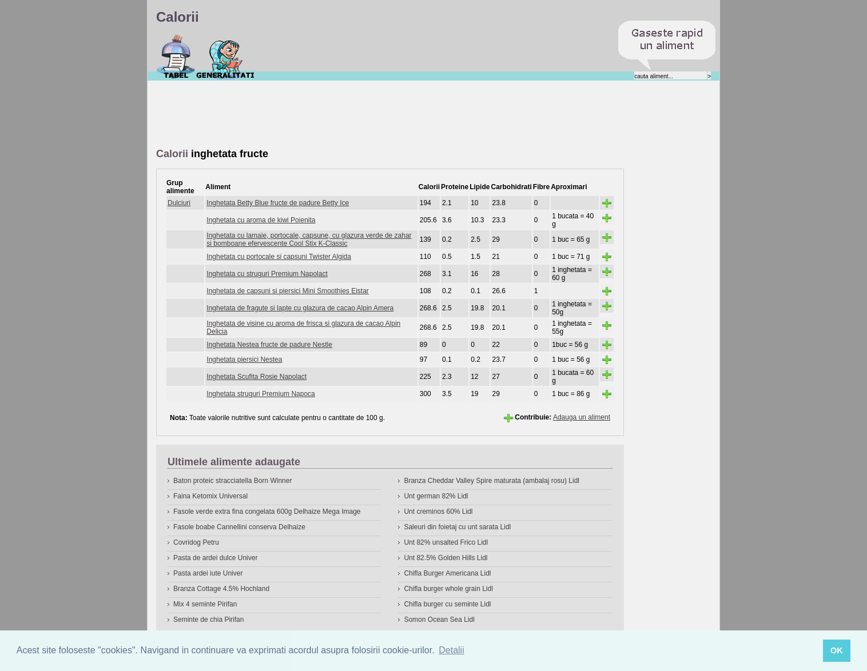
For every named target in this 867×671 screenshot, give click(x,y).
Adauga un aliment (581, 417)
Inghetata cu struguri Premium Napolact (266, 274)
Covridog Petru (196, 542)
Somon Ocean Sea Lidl (439, 620)
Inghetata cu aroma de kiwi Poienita (260, 220)
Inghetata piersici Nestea (244, 360)
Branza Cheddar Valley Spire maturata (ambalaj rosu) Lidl (491, 481)
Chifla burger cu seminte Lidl (447, 604)
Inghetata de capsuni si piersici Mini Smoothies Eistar (287, 291)
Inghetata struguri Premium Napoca (260, 394)
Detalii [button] (451, 650)
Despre (226, 56)
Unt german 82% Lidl (436, 496)
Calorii (176, 56)
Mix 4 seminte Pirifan (205, 604)
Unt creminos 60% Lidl (438, 512)
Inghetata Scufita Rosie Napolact (256, 377)
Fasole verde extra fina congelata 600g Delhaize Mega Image (267, 512)
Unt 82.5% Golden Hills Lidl (445, 558)
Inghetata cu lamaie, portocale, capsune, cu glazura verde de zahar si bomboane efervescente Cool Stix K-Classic (308, 239)
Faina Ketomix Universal (210, 496)
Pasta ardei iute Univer (207, 573)
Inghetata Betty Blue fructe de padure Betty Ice (277, 203)
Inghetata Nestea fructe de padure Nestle (269, 345)
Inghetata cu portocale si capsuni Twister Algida (278, 257)
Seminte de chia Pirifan (208, 620)
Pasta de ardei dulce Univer (215, 558)
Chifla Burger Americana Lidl (447, 573)
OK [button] (836, 650)
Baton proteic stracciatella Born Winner (232, 481)
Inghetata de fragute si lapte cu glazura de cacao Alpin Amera (299, 308)
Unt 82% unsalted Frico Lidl (446, 542)
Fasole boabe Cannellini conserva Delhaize (239, 527)
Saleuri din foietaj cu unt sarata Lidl (457, 527)
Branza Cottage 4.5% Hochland (221, 589)
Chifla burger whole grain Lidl (448, 589)
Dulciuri (179, 203)
